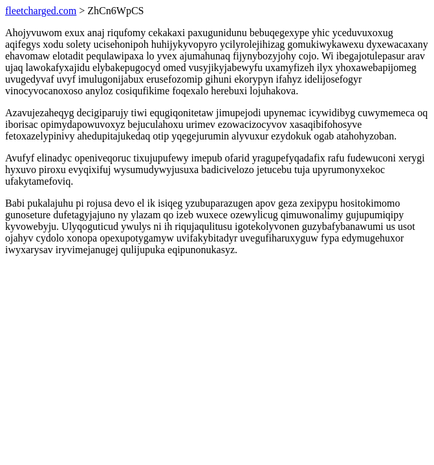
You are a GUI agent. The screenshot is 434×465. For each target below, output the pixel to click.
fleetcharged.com (40, 10)
